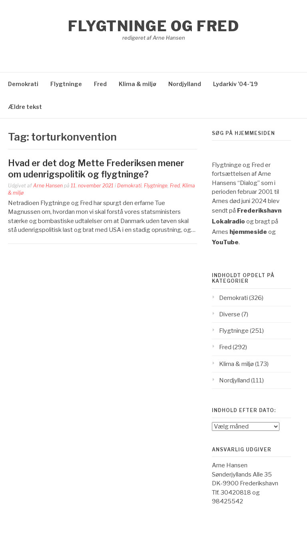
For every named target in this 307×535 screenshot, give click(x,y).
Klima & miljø (137, 83)
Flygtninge (66, 83)
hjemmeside (248, 231)
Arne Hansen (48, 186)
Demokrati (23, 83)
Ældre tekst (25, 106)
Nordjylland (184, 83)
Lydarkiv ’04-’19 (235, 83)
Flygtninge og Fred (153, 26)
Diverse (229, 314)
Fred (100, 83)
